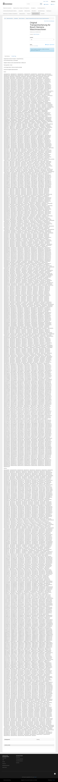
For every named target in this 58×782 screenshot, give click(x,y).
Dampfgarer (33, 8)
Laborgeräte (21, 10)
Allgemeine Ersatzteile (7, 8)
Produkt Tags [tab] (13, 56)
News (44, 1)
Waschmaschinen (35, 13)
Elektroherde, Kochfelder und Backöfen (10, 13)
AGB (3, 759)
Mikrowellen (34, 10)
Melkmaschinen (27, 10)
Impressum (4, 763)
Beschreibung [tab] (7, 56)
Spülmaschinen (22, 13)
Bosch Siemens (36, 34)
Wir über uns (18, 757)
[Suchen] (33, 4)
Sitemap (3, 761)
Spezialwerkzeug (41, 10)
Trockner (29, 13)
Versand (37, 45)
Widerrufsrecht (4, 767)
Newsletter (17, 762)
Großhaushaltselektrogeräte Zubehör (10, 10)
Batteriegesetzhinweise (5, 765)
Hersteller (43, 13)
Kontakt (47, 1)
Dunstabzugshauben (41, 8)
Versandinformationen (19, 760)
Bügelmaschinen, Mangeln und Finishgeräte (21, 8)
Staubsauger (48, 10)
